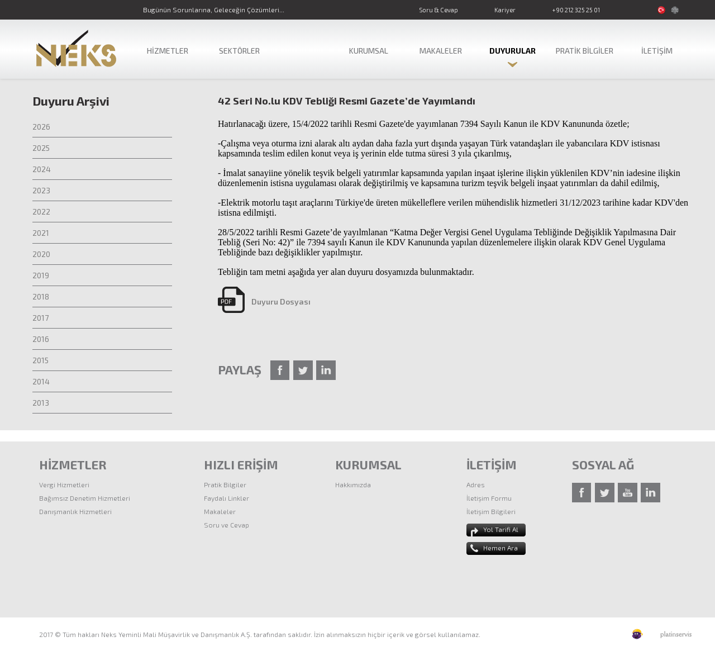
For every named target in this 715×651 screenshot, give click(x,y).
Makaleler (220, 511)
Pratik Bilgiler (225, 484)
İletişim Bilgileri (491, 511)
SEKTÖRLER (239, 50)
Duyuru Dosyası (281, 301)
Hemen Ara (500, 548)
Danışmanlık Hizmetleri (75, 511)
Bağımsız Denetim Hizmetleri (84, 498)
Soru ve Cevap (226, 525)
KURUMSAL (368, 50)
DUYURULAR (512, 50)
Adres (475, 484)
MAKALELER (441, 50)
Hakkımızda (353, 484)
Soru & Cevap (438, 9)
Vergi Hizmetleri (64, 484)
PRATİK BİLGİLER (584, 50)
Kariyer (505, 9)
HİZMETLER (167, 50)
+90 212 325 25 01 (576, 9)
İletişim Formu (489, 498)
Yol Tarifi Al (500, 529)
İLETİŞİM (657, 50)
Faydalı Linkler (226, 498)
